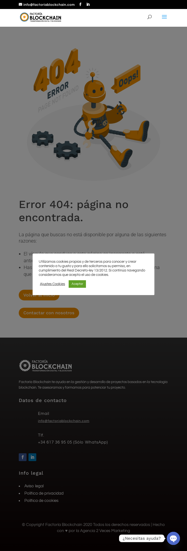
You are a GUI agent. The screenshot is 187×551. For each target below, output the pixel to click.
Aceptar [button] (77, 284)
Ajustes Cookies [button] (52, 284)
